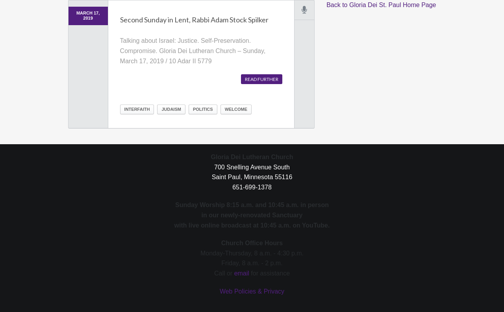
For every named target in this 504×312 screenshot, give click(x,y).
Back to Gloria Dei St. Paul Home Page (381, 5)
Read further (261, 79)
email (241, 273)
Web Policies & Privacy (252, 291)
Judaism (171, 109)
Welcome (236, 109)
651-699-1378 (252, 187)
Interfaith (137, 109)
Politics (203, 109)
